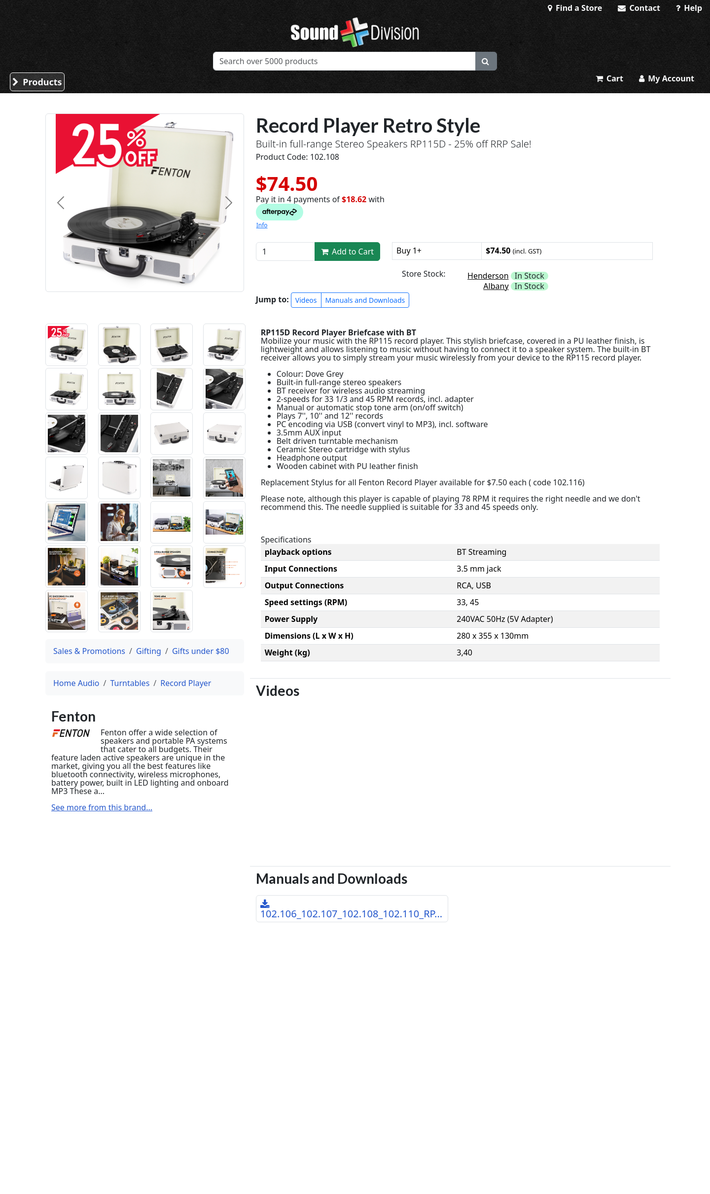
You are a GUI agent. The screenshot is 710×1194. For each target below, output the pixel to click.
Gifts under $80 (200, 651)
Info (262, 225)
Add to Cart (347, 251)
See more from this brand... (101, 807)
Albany (495, 286)
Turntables (129, 683)
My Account (666, 78)
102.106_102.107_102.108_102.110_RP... (351, 910)
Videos (306, 300)
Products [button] (37, 82)
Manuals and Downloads (365, 300)
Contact (639, 7)
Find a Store (575, 7)
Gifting (148, 651)
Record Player (185, 683)
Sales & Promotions (89, 651)
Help (689, 7)
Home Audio (76, 683)
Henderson (487, 275)
